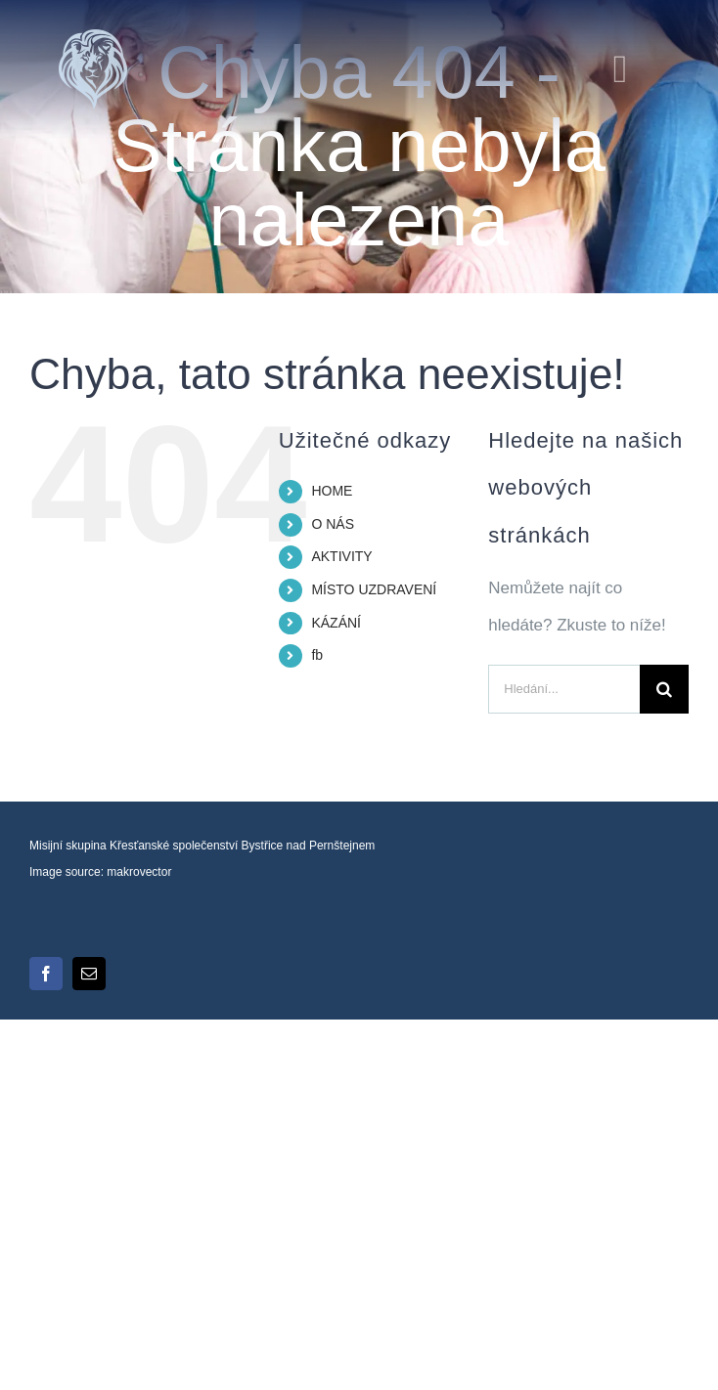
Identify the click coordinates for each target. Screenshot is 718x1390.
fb (317, 655)
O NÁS (332, 524)
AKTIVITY (341, 556)
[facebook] (46, 973)
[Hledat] (664, 689)
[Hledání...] (564, 689)
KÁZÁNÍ (336, 622)
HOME (331, 491)
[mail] (89, 973)
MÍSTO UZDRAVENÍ (373, 589)
